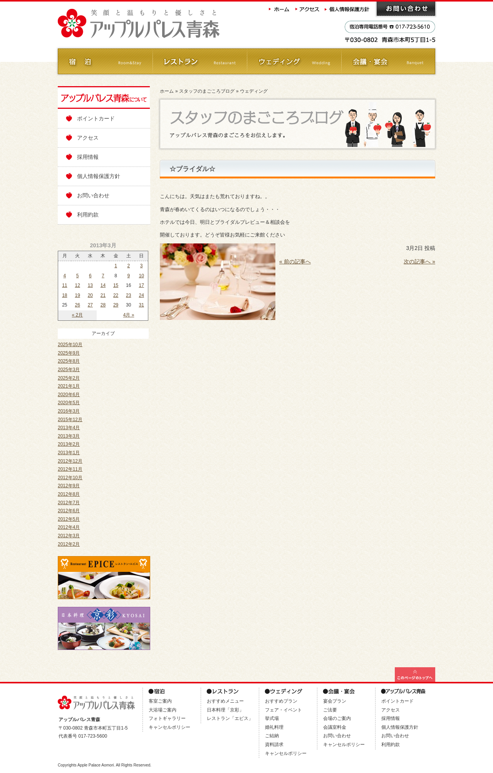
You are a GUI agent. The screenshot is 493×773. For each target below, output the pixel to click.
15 (115, 285)
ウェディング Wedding (293, 61)
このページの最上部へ (415, 674)
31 (141, 305)
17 (141, 285)
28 (103, 305)
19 (77, 295)
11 (64, 285)
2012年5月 (69, 519)
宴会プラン (334, 701)
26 (77, 305)
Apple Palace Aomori (95, 765)
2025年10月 (70, 344)
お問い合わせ (406, 9)
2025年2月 (69, 378)
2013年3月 (69, 436)
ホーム (279, 9)
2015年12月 (70, 419)
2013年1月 (69, 452)
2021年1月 (69, 386)
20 (90, 295)
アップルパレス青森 (160, 23)
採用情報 (88, 157)
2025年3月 (69, 369)
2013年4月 (69, 427)
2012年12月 (70, 461)
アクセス (308, 9)
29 (115, 305)
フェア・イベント (283, 710)
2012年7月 (69, 502)
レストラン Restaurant (199, 61)
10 (141, 275)
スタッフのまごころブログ (207, 91)
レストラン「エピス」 (230, 718)
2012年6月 (69, 510)
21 (103, 295)
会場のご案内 (337, 718)
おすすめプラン (281, 701)
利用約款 (88, 215)
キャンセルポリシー (169, 727)
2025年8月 (69, 361)
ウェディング (254, 91)
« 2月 (77, 315)
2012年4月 (69, 527)
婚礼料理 (274, 727)
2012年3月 (69, 535)
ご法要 (330, 710)
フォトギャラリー (167, 718)
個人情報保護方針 (348, 9)
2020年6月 (69, 394)
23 (128, 295)
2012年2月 (69, 544)
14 (103, 285)
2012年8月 (69, 494)
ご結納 (272, 735)
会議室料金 (334, 727)
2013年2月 (69, 444)
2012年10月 (70, 477)
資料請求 (274, 744)
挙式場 (272, 718)
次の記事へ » (419, 261)
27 (90, 305)
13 (90, 285)
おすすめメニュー (225, 701)
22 (115, 295)
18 (64, 295)
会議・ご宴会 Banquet (388, 61)
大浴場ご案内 (162, 710)
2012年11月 (70, 469)
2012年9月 (69, 485)
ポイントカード (96, 118)
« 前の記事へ (295, 261)
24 (141, 295)
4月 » (128, 315)
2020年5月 (69, 402)
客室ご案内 (160, 701)
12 (77, 285)
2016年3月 (69, 411)
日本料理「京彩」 (225, 710)
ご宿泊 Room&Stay (105, 61)
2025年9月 (69, 353)
